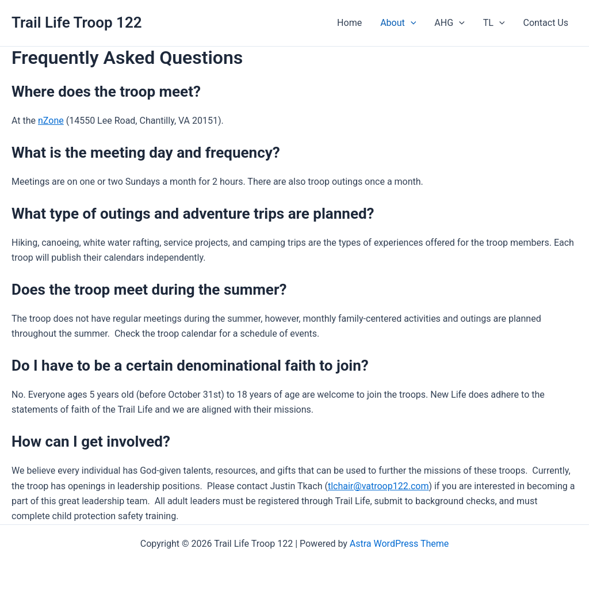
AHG (449, 23)
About (398, 23)
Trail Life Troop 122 (77, 22)
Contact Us (545, 22)
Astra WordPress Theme (399, 543)
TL (494, 23)
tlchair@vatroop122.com (378, 486)
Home (349, 22)
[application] (410, 23)
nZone (51, 120)
